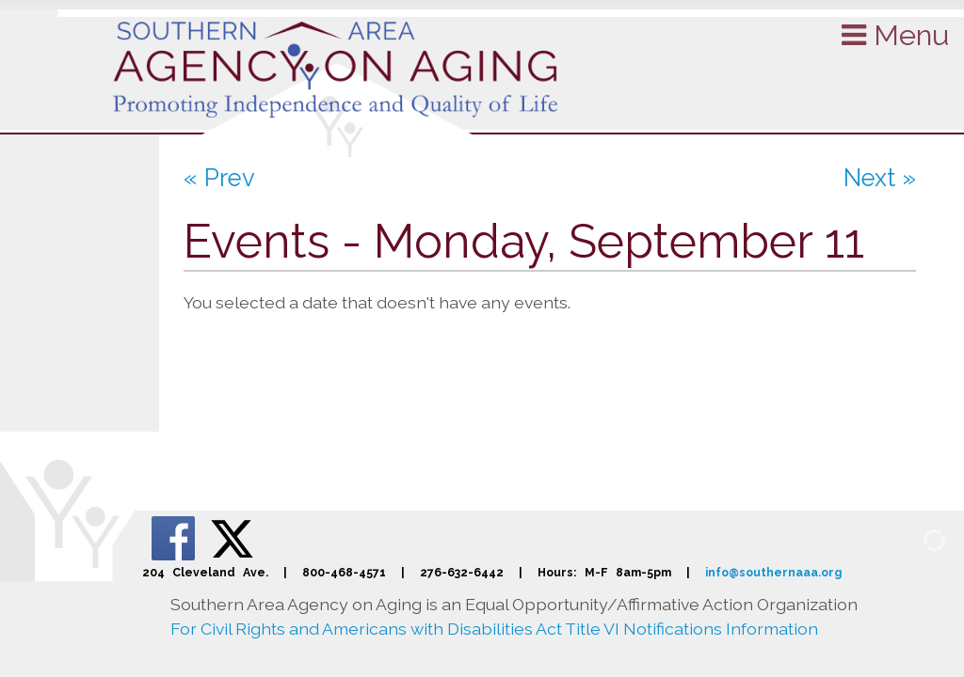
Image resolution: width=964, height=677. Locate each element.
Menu (895, 35)
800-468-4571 (344, 572)
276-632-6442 (462, 572)
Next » (880, 178)
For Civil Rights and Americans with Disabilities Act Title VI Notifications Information (494, 628)
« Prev (219, 178)
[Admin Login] (912, 538)
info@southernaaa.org (773, 572)
